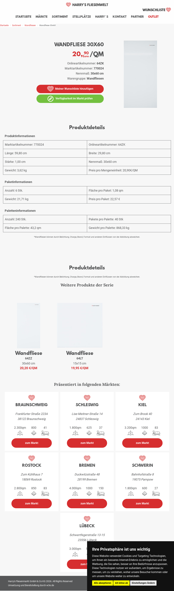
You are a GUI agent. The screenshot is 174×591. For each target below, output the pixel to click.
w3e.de (50, 585)
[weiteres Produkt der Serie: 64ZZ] (28, 325)
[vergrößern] (172, 113)
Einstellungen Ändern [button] (143, 583)
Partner (137, 17)
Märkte (41, 17)
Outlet (153, 17)
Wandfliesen (30, 25)
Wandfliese (28, 353)
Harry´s (101, 17)
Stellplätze (81, 17)
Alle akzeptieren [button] (102, 583)
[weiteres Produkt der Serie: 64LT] (79, 325)
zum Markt (31, 443)
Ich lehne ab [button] (121, 583)
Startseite (23, 17)
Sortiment (60, 17)
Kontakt (120, 17)
